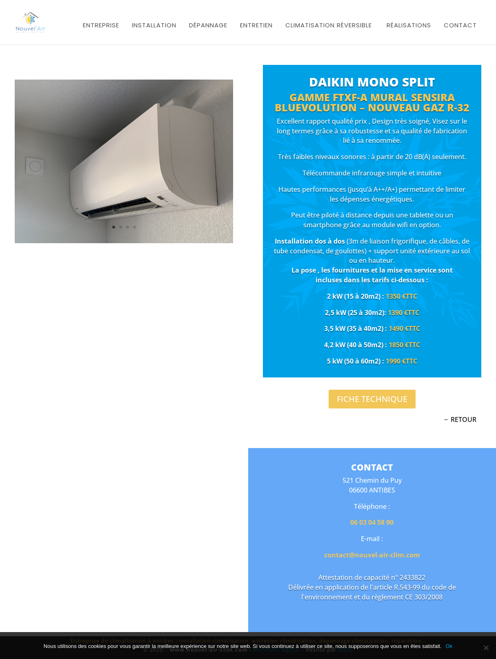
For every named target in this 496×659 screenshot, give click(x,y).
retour (463, 419)
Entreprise (101, 25)
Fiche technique (372, 398)
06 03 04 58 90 (372, 522)
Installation (154, 25)
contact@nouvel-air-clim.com (372, 554)
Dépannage (208, 25)
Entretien (256, 25)
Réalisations (409, 25)
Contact (460, 25)
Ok (449, 646)
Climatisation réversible (328, 25)
